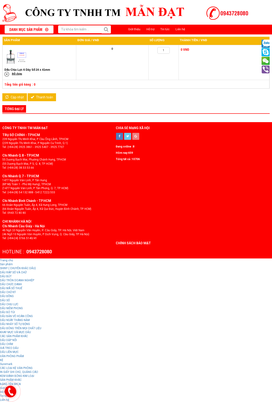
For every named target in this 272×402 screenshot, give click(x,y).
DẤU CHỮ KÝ (8, 292)
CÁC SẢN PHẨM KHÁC (14, 336)
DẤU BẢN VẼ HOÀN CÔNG (16, 316)
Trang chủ (6, 260)
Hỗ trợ (150, 29)
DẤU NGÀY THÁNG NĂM (15, 320)
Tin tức (164, 29)
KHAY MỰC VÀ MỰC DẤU (15, 332)
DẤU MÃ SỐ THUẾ (11, 288)
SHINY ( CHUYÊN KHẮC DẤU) (18, 268)
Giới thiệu (134, 29)
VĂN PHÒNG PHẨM (12, 356)
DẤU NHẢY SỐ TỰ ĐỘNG (15, 324)
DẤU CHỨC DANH (11, 284)
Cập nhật (14, 97)
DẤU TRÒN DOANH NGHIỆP (17, 280)
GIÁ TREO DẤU (9, 348)
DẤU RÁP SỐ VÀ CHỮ (13, 272)
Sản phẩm (6, 264)
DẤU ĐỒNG (7, 296)
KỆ (1, 360)
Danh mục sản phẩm (28, 29)
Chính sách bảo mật (133, 243)
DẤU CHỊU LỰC (9, 304)
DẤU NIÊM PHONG (11, 308)
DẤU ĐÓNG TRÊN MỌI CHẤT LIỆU (20, 328)
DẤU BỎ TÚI (7, 312)
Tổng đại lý (14, 109)
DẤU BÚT (6, 276)
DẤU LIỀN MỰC (9, 352)
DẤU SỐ (5, 300)
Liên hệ (180, 29)
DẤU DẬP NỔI (8, 340)
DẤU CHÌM (6, 344)
